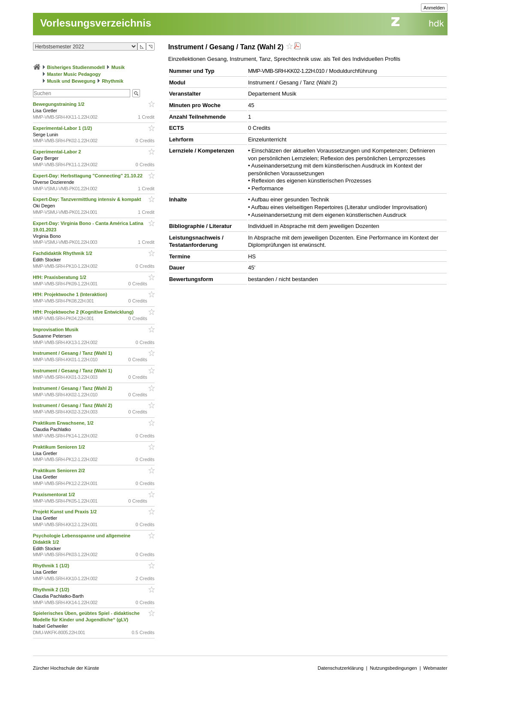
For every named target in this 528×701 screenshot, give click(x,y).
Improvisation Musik (56, 329)
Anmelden (434, 7)
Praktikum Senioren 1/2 (60, 446)
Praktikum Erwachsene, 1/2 (64, 422)
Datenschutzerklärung (341, 668)
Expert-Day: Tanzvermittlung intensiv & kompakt (88, 199)
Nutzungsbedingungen (393, 668)
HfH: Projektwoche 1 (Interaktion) (71, 294)
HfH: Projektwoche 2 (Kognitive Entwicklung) (84, 312)
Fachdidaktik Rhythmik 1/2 (63, 253)
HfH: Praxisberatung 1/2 (60, 277)
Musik (118, 67)
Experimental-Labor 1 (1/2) (63, 128)
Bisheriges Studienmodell (76, 67)
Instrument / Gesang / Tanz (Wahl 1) (73, 353)
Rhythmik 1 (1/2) (52, 565)
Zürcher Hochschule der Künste (66, 668)
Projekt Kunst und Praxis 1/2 (65, 511)
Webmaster (435, 668)
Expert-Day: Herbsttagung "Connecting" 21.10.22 (88, 175)
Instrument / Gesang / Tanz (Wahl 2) (73, 388)
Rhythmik (112, 81)
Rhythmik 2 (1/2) (52, 589)
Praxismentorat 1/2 (55, 494)
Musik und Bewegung (71, 81)
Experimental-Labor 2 (58, 151)
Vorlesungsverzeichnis (96, 23)
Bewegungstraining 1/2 (59, 104)
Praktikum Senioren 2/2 (60, 470)
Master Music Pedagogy (74, 74)
